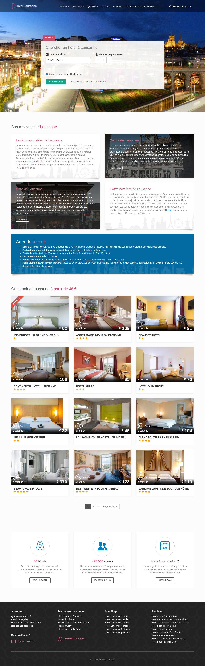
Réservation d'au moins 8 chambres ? (88, 82)
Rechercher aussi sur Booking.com (66, 74)
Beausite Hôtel (150, 335)
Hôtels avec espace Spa (164, 642)
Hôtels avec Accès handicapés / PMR (170, 622)
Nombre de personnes (109, 54)
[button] (180, 6)
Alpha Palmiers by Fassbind (159, 437)
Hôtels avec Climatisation (164, 616)
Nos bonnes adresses (22, 626)
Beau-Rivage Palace (28, 488)
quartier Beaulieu (31, 161)
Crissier (169, 210)
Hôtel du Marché (151, 386)
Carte (106, 6)
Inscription (165, 580)
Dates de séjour (56, 54)
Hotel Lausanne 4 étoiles (117, 626)
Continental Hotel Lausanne (35, 386)
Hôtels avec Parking (162, 629)
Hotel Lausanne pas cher (117, 632)
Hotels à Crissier (66, 619)
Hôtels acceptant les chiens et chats (170, 619)
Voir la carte (40, 580)
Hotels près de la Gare (69, 629)
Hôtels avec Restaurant (163, 635)
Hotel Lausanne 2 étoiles (117, 619)
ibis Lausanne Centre (29, 437)
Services (64, 6)
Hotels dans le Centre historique (74, 622)
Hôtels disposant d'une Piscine (167, 632)
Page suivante (110, 506)
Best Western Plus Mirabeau (97, 488)
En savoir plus (102, 580)
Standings (79, 6)
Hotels (49, 37)
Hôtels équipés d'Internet (164, 626)
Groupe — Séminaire (124, 6)
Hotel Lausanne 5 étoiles (117, 629)
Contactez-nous (27, 641)
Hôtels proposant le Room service (168, 638)
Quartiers (93, 6)
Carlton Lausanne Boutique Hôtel (164, 488)
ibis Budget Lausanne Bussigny (36, 335)
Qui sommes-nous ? (21, 616)
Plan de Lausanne (75, 638)
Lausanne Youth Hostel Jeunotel (100, 437)
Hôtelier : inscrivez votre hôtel (26, 622)
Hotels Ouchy (65, 626)
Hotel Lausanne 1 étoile (116, 616)
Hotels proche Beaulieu (69, 616)
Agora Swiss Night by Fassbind (98, 335)
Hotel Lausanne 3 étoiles (117, 622)
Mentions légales (19, 619)
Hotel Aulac (85, 386)
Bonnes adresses (146, 6)
